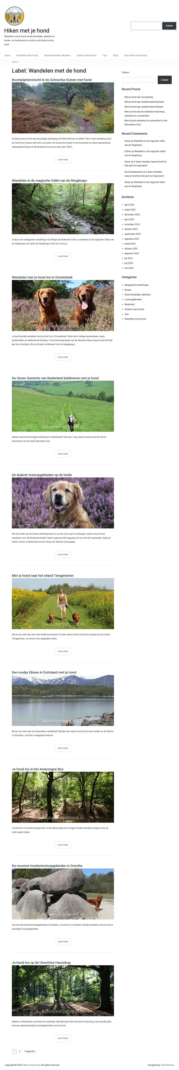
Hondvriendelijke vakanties (57, 55)
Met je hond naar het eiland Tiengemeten (43, 576)
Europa (127, 290)
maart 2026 (130, 209)
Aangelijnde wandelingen (136, 285)
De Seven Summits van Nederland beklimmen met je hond (55, 378)
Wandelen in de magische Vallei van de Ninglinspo (49, 181)
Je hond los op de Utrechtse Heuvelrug (41, 963)
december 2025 (132, 214)
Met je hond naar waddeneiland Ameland (144, 102)
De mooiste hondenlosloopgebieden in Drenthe (47, 866)
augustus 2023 (131, 253)
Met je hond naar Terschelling (138, 97)
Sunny (127, 141)
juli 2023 (128, 258)
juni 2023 (128, 263)
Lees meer (63, 159)
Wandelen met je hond (27, 55)
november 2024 (132, 224)
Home (7, 55)
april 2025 (129, 219)
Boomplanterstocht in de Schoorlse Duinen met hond (52, 80)
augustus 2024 (131, 239)
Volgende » (30, 1051)
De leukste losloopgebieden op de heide (42, 475)
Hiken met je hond (26, 30)
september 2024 (132, 234)
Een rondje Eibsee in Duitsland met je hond (44, 672)
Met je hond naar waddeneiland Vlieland (143, 106)
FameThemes (167, 1065)
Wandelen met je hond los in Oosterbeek (42, 277)
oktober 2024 (131, 229)
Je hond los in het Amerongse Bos (37, 769)
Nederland (129, 304)
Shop (115, 55)
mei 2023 (129, 268)
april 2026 (129, 204)
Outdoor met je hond (86, 55)
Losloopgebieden (133, 299)
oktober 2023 (131, 248)
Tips (105, 55)
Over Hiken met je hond (135, 55)
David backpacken (133, 172)
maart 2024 (130, 243)
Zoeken (169, 25)
